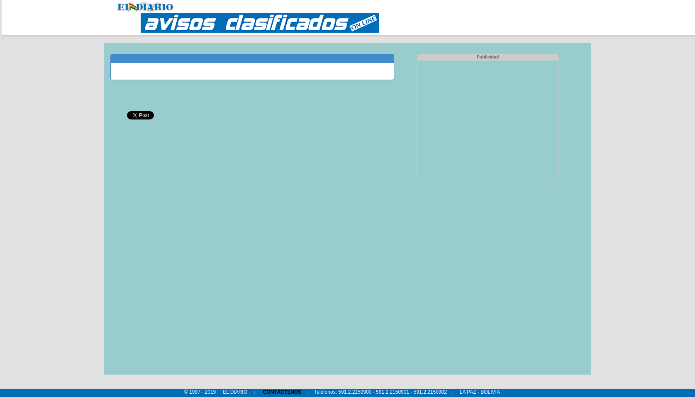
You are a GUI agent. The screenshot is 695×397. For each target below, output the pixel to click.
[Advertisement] (488, 119)
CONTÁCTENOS (282, 392)
